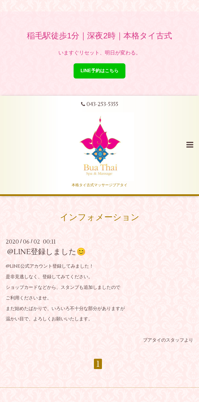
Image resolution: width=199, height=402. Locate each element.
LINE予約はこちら (99, 70)
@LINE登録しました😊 (46, 252)
